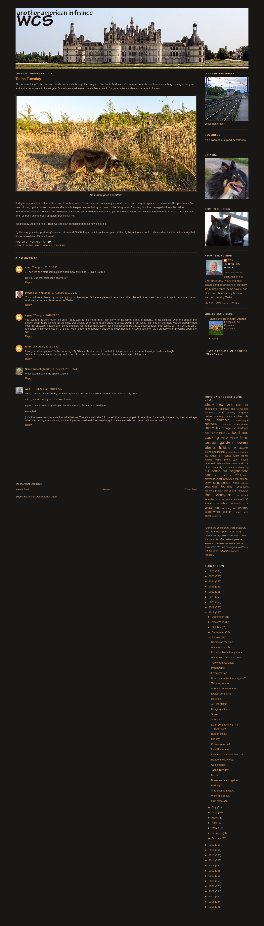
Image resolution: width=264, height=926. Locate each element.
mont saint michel (236, 459)
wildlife (228, 512)
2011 (212, 875)
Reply (28, 282)
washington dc (239, 503)
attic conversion (239, 408)
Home (106, 489)
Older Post (191, 489)
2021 (212, 596)
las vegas (210, 455)
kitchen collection (215, 451)
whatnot (243, 508)
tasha (29, 245)
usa (245, 499)
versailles (222, 503)
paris (208, 475)
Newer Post (22, 489)
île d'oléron (241, 447)
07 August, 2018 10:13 (45, 267)
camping (218, 416)
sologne (244, 483)
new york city (240, 463)
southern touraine (218, 486)
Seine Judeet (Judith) (38, 369)
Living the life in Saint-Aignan (227, 318)
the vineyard (43, 245)
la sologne (243, 452)
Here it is (216, 698)
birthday (231, 412)
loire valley (240, 455)
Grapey (215, 738)
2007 (212, 896)
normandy (216, 467)
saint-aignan (221, 482)
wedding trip (228, 508)
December (218, 616)
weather (59, 245)
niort (207, 467)
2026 (212, 571)
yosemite (217, 516)
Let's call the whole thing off (227, 754)
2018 (212, 612)
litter (220, 455)
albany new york (219, 404)
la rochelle (231, 452)
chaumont (226, 424)
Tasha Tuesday (28, 79)
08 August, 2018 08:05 (49, 388)
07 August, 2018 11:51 (64, 292)
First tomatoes (219, 800)
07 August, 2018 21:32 (46, 315)
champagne (242, 420)
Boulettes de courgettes (224, 780)
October (217, 627)
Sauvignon (217, 719)
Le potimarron (219, 673)
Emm (28, 346)
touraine (238, 499)
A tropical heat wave (222, 790)
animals (224, 408)
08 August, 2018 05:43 (65, 369)
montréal (210, 463)
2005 (212, 906)
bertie (221, 412)
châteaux (211, 424)
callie (208, 416)
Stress (214, 714)
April (215, 822)
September (218, 632)
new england (223, 463)
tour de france (224, 499)
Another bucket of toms (224, 688)
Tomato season (220, 683)
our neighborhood (235, 471)
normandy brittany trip (235, 467)
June (215, 812)
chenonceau (241, 424)
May (214, 817)
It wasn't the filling (221, 693)
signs (236, 482)
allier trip (242, 404)
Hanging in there (220, 709)
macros (208, 459)
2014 (212, 860)
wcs (27, 388)
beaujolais (210, 412)
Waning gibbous (220, 795)
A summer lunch (220, 647)
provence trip (231, 478)
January (217, 838)
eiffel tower (211, 433)
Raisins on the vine (222, 642)
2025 (212, 576)
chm (27, 267)
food (229, 433)
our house (212, 471)
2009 (212, 886)
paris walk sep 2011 (227, 475)
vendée (209, 503)
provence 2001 (213, 478)
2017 (212, 844)
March (216, 827)
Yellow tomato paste (222, 662)
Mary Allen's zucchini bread (226, 657)
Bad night (216, 785)
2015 (212, 855)
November (218, 621)
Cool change (218, 764)
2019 (212, 607)
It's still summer (220, 749)
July (214, 807)
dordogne (243, 428)
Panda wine (218, 667)
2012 (212, 870)
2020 (212, 602)
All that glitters (219, 703)
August (216, 637)
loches (228, 455)
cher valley (212, 428)
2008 (212, 891)
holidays (225, 447)
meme (218, 459)
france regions (229, 437)
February (217, 833)
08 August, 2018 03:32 (46, 346)
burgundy (243, 412)
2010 (212, 881)
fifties (222, 433)
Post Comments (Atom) (44, 496)
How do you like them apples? (228, 678)
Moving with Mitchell (37, 292)
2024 (212, 581)
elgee (28, 315)
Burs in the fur (219, 733)
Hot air (215, 775)
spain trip (223, 490)
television (243, 490)
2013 (212, 865)
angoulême (211, 408)
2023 (212, 586)
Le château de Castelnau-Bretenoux (232, 325)
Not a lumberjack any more (226, 652)
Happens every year (222, 759)
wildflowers (212, 512)
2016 (212, 850)
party (245, 475)
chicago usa (229, 428)
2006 (212, 901)
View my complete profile (222, 303)
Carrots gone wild (221, 744)
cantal (228, 416)
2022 (212, 591)
